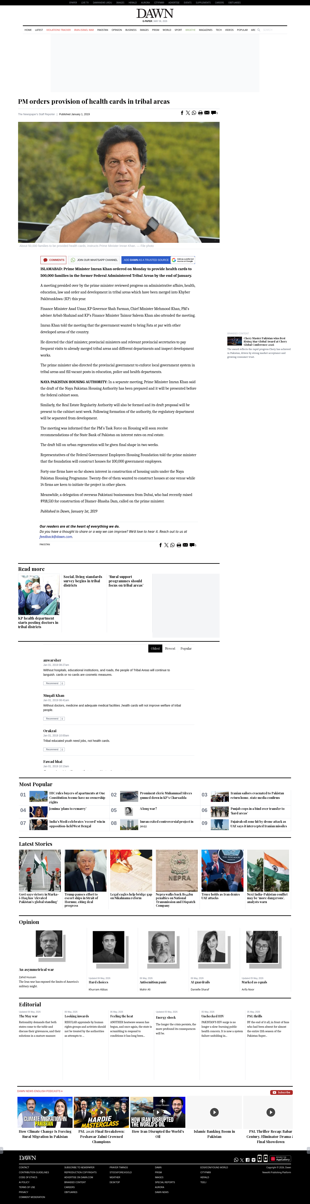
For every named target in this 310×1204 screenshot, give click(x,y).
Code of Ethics (28, 1177)
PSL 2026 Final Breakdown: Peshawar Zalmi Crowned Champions (101, 1136)
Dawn (158, 1167)
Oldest (155, 648)
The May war (28, 1016)
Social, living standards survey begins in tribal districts (83, 580)
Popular (242, 29)
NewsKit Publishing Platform (276, 1172)
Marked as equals (254, 982)
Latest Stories (35, 843)
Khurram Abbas (98, 989)
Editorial (30, 1004)
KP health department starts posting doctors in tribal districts (38, 622)
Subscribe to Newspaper (79, 1167)
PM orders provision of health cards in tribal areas (94, 101)
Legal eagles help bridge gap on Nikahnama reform (131, 896)
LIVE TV (84, 2)
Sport (178, 29)
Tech (219, 29)
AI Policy (24, 1182)
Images (120, 2)
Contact (24, 1167)
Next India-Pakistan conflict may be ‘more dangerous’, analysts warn (267, 898)
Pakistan (102, 29)
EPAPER (73, 2)
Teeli (203, 1182)
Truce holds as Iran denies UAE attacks (221, 896)
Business (130, 29)
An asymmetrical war (36, 969)
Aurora (145, 2)
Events (188, 2)
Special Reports (165, 1182)
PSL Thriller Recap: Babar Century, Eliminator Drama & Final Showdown (270, 1136)
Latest (39, 29)
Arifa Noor (248, 989)
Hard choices (98, 982)
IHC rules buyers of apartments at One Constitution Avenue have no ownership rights (77, 797)
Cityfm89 (205, 1172)
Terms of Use (27, 1187)
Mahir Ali (145, 989)
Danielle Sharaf (200, 989)
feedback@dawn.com (56, 536)
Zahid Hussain (27, 977)
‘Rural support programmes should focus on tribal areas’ (126, 580)
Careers (219, 2)
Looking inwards (77, 1016)
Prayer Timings (119, 1167)
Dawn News (162, 1192)
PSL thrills (254, 1016)
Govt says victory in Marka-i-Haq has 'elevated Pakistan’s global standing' (39, 898)
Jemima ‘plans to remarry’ (68, 809)
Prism (155, 29)
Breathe (190, 29)
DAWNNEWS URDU (102, 2)
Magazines (205, 29)
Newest (170, 648)
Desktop (115, 1182)
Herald (133, 2)
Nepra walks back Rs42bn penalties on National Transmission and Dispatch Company (175, 900)
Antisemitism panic (153, 982)
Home (28, 29)
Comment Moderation (32, 1197)
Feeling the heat (121, 1016)
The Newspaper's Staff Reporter (36, 114)
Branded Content (238, 333)
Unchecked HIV (213, 1016)
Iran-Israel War (84, 29)
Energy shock (166, 1017)
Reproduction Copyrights (80, 1172)
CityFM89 (159, 2)
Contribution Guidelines (34, 1172)
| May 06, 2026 (155, 21)
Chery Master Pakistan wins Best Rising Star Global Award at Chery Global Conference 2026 (265, 341)
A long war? (148, 809)
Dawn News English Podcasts (39, 1091)
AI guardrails (200, 982)
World (167, 29)
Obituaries (234, 2)
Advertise (174, 2)
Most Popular (36, 784)
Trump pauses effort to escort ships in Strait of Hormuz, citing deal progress (81, 900)
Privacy (23, 1192)
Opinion (117, 29)
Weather (115, 1177)
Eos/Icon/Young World (214, 1167)
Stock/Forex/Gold (121, 1172)
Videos (229, 29)
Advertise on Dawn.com (78, 1177)
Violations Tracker (58, 29)
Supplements (203, 2)
